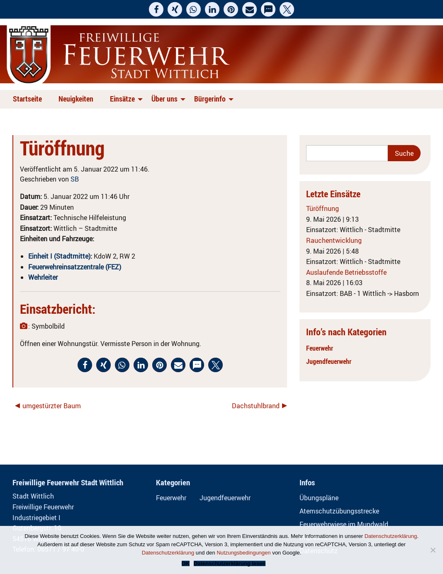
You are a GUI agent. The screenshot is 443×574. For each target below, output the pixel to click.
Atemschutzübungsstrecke (339, 511)
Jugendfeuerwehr (328, 361)
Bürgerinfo (210, 99)
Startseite (27, 99)
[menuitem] (29, 99)
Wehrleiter (43, 277)
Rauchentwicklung (334, 240)
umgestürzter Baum (51, 405)
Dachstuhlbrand (256, 405)
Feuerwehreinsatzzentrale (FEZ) (74, 266)
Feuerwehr (319, 348)
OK (186, 563)
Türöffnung (322, 208)
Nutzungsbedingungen (243, 553)
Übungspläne (318, 497)
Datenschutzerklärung (391, 536)
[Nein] (432, 550)
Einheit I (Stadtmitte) (59, 256)
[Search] (347, 153)
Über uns (164, 99)
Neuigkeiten (75, 99)
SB (75, 179)
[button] (156, 9)
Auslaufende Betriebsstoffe (346, 272)
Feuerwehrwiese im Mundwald (343, 524)
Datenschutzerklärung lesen (229, 563)
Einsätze (122, 99)
